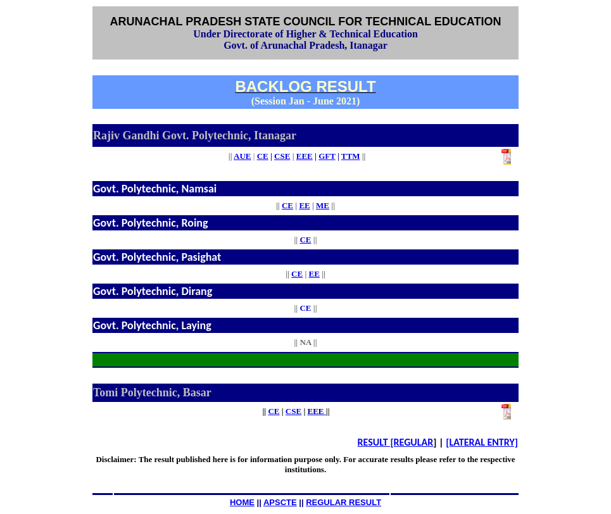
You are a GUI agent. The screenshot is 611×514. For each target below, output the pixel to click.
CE (262, 156)
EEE (304, 156)
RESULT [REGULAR (396, 442)
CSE (293, 411)
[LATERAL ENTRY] (482, 442)
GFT (327, 156)
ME (322, 205)
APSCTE (280, 502)
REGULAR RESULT (343, 502)
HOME (242, 502)
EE (304, 205)
